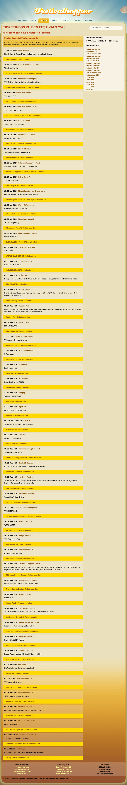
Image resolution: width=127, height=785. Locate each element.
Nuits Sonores (23, 50)
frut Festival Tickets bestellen (17, 387)
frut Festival (23, 378)
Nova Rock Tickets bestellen (17, 373)
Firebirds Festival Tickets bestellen (19, 715)
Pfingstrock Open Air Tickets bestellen (21, 228)
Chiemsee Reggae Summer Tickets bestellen (23, 575)
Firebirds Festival (25, 707)
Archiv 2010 (90, 82)
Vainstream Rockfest (27, 636)
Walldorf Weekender (26, 205)
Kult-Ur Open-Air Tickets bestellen (19, 186)
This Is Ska (23, 435)
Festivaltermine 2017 (93, 65)
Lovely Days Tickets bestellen (17, 758)
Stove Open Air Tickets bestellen (19, 331)
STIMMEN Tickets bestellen (17, 429)
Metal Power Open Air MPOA (29, 64)
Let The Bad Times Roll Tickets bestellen (22, 617)
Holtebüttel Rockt (25, 261)
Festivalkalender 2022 (93, 54)
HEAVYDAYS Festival (23, 93)
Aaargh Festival (25, 535)
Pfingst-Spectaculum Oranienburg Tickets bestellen (26, 200)
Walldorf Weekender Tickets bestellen (21, 214)
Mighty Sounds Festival (28, 580)
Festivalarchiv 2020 (92, 58)
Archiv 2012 (90, 77)
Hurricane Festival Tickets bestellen (20, 488)
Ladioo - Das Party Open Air (26, 107)
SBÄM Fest (23, 275)
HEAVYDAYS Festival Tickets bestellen (21, 101)
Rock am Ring (24, 289)
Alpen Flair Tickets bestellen (17, 415)
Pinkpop (22, 393)
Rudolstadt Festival (25, 693)
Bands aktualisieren (22, 769)
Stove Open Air (25, 322)
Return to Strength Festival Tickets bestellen (23, 458)
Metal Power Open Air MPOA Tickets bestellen (24, 73)
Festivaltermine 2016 (93, 68)
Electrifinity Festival (26, 493)
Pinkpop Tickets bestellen (16, 401)
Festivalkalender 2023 (93, 51)
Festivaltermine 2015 (93, 70)
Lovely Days (20, 749)
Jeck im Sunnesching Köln (26, 507)
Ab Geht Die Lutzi (25, 521)
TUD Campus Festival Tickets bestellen (21, 687)
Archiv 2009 (90, 84)
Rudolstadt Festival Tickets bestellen (20, 701)
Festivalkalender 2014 (93, 73)
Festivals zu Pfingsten (63, 769)
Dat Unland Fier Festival (27, 233)
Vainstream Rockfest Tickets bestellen (21, 645)
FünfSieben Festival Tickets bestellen (20, 129)
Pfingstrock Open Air (26, 219)
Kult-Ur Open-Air (24, 177)
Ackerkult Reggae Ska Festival (30, 163)
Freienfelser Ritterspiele (27, 78)
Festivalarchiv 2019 (92, 61)
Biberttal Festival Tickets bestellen (19, 158)
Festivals (22, 20)
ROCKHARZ (23, 664)
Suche (78, 20)
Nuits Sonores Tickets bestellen (18, 59)
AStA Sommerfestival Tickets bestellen (21, 345)
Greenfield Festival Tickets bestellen (20, 359)
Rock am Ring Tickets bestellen (18, 300)
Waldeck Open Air (26, 650)
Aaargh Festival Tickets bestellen (19, 544)
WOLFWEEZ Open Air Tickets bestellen (21, 729)
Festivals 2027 (22, 773)
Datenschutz (63, 778)
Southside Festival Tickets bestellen (20, 472)
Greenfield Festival (26, 350)
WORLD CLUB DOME (27, 247)
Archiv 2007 (90, 89)
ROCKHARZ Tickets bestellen (17, 673)
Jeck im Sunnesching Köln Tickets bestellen (23, 516)
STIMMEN (26, 421)
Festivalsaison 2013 (93, 75)
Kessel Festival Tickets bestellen (19, 603)
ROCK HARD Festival (26, 135)
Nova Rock (23, 364)
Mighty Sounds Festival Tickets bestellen (22, 589)
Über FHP (89, 20)
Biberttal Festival (24, 149)
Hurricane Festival (26, 477)
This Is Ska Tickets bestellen (17, 443)
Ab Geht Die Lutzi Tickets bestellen (19, 530)
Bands (54, 20)
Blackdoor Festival (26, 550)
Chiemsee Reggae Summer (29, 564)
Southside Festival (26, 463)
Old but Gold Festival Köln (25, 735)
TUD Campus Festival (23, 678)
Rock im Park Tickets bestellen (18, 317)
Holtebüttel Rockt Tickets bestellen (19, 270)
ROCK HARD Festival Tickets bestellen (21, 143)
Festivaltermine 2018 (93, 63)
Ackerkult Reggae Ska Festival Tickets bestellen (25, 172)
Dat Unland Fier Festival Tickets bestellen (22, 242)
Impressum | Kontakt (50, 778)
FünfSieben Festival (23, 121)
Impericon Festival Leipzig (29, 622)
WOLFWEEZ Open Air (26, 721)
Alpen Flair (23, 407)
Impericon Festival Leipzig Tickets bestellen (23, 631)
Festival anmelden (22, 767)
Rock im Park (24, 306)
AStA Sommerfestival (24, 336)
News (33, 20)
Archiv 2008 (90, 87)
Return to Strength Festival (29, 449)
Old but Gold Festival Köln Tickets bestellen (23, 743)
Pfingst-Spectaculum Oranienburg (31, 191)
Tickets (43, 20)
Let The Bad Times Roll (28, 608)
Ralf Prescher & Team (34, 778)
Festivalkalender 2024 (93, 49)
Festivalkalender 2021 (93, 56)
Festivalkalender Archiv (22, 771)
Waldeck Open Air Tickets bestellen (20, 659)
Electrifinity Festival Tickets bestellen (20, 502)
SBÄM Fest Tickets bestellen (17, 284)
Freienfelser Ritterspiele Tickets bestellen (22, 87)
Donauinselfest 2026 (63, 773)
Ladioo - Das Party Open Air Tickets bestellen (23, 115)
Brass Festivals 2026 (63, 767)
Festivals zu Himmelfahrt (63, 771)
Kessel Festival (25, 594)
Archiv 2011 (90, 80)
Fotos (66, 20)
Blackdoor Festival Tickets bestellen (20, 558)
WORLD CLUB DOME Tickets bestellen (21, 256)
